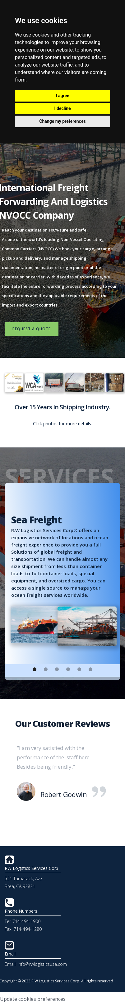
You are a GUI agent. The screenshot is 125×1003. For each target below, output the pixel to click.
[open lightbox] (12, 382)
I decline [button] (62, 108)
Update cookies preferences (33, 999)
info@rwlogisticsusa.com (42, 964)
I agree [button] (62, 95)
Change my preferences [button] (62, 121)
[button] (34, 669)
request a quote (31, 329)
